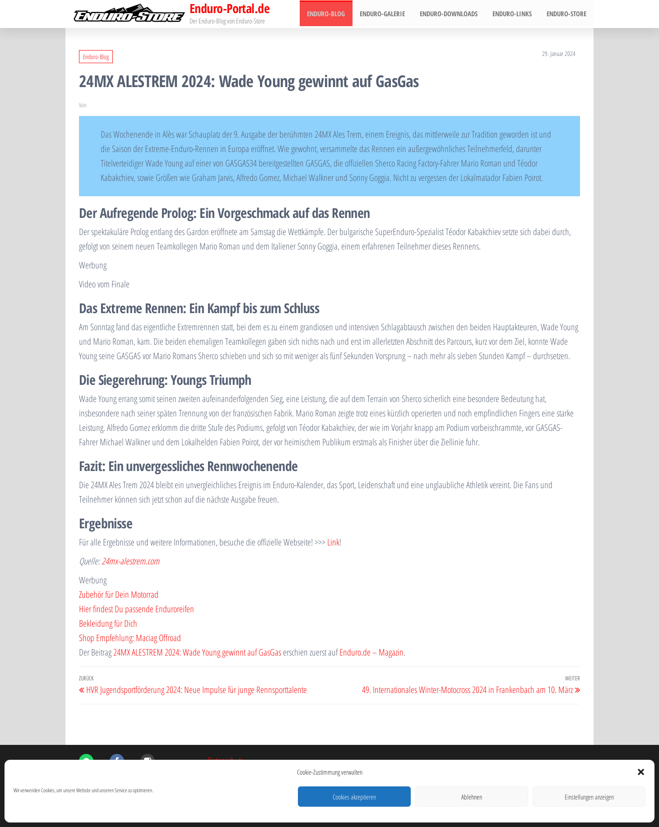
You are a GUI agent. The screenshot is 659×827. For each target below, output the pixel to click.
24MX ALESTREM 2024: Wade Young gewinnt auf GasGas (197, 652)
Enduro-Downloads (452, 13)
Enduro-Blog (332, 13)
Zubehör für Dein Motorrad (118, 594)
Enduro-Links (514, 13)
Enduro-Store (567, 13)
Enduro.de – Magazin (371, 652)
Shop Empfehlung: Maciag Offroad (130, 638)
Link (333, 542)
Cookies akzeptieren (354, 796)
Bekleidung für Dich (108, 623)
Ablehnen (471, 796)
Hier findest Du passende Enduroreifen (136, 609)
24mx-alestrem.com (130, 561)
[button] (640, 771)
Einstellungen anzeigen (589, 796)
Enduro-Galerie (386, 13)
